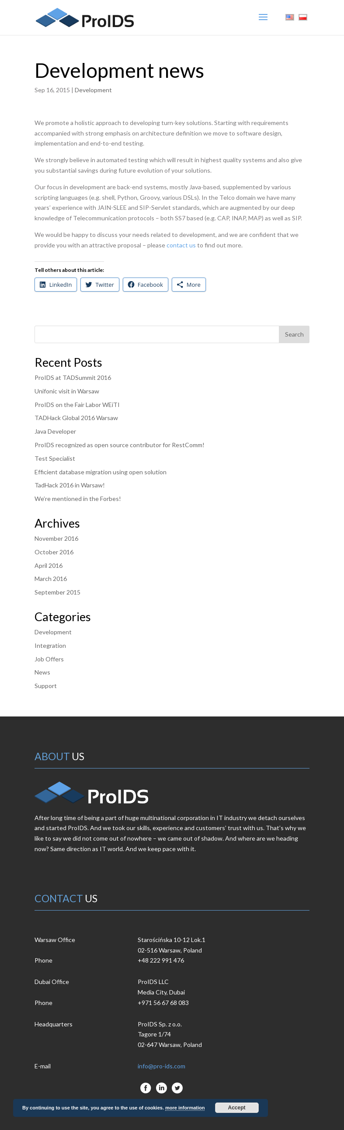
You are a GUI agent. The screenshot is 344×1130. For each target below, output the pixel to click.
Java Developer (55, 431)
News (42, 672)
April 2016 (49, 565)
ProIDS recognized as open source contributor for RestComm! (120, 445)
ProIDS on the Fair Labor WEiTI (77, 404)
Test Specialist (55, 458)
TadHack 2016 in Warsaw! (70, 485)
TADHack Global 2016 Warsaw (76, 417)
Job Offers (49, 659)
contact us (181, 245)
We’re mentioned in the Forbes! (78, 498)
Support (46, 685)
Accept (237, 1108)
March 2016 (51, 578)
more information (185, 1107)
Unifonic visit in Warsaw (67, 391)
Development (93, 90)
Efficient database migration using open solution (101, 472)
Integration (50, 645)
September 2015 (57, 592)
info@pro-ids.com (161, 1066)
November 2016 (56, 538)
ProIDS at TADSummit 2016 (73, 377)
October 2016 (54, 552)
